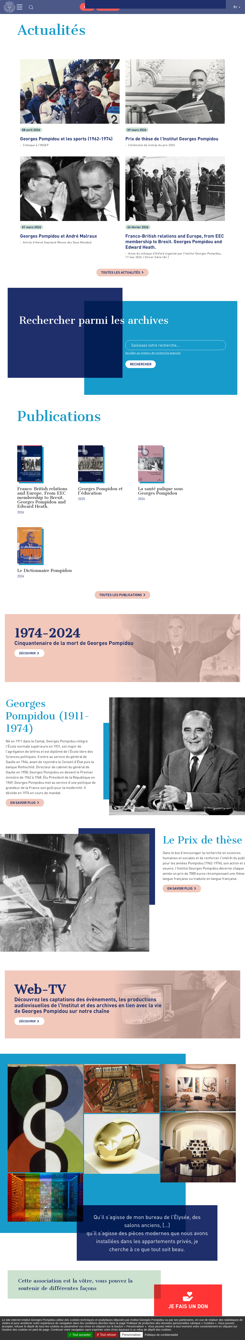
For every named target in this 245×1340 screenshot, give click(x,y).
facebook (174, 1310)
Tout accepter (80, 1334)
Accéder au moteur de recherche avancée (153, 353)
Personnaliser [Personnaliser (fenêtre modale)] (131, 1334)
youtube (212, 1311)
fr (237, 7)
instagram (192, 1311)
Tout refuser (106, 1334)
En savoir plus (24, 746)
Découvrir (27, 596)
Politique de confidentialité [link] (161, 1334)
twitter (182, 1310)
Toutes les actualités (120, 273)
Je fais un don (188, 1249)
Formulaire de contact (120, 1311)
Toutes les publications (120, 538)
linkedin (202, 1311)
